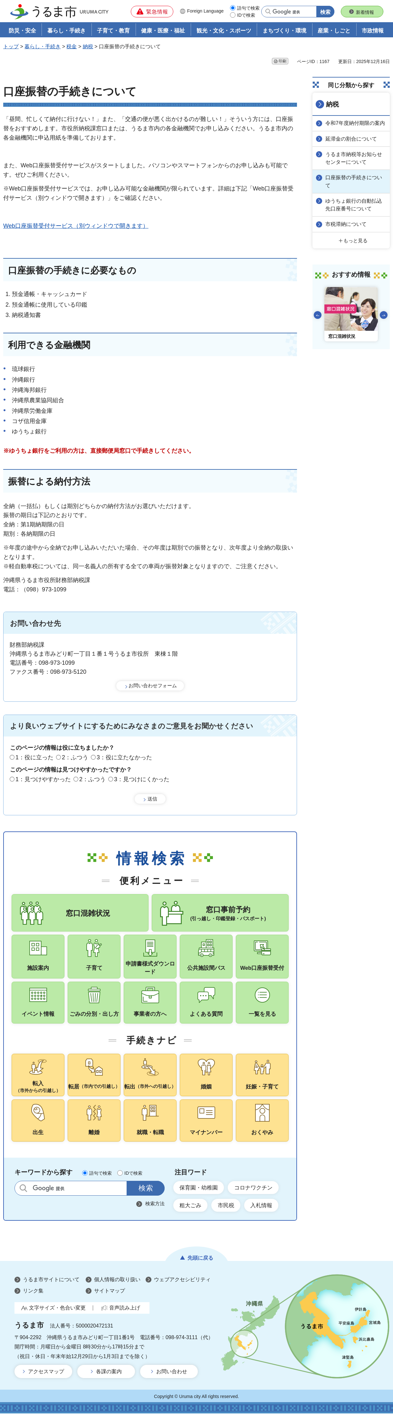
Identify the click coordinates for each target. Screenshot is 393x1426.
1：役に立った (34, 758)
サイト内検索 (23, 1200)
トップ (11, 47)
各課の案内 (109, 1384)
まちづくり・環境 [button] (284, 31)
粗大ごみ (191, 1217)
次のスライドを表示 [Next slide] (384, 314)
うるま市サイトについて (51, 1291)
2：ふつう (75, 758)
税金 (71, 47)
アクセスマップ (46, 1384)
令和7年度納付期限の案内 (356, 123)
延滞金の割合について (352, 139)
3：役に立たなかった (124, 758)
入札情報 (265, 1217)
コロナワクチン (257, 1199)
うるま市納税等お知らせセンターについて (354, 158)
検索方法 (155, 1215)
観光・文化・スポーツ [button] (223, 31)
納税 (88, 47)
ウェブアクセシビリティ (182, 1291)
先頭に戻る (200, 1270)
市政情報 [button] (373, 31)
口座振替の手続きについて (354, 181)
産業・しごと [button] (334, 31)
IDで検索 (246, 15)
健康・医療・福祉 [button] (163, 31)
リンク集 (33, 1303)
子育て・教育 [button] (113, 31)
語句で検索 (248, 8)
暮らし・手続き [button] (66, 31)
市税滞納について (346, 224)
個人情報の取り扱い (117, 1291)
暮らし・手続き (42, 47)
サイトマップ (109, 1303)
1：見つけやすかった (43, 779)
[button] (152, 11)
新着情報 (365, 12)
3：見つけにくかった (141, 779)
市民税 (228, 1217)
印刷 (282, 61)
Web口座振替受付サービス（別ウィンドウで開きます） (76, 226)
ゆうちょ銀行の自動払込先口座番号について (354, 204)
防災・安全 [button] (22, 31)
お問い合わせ (171, 1384)
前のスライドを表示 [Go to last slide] (317, 314)
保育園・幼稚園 (200, 1199)
